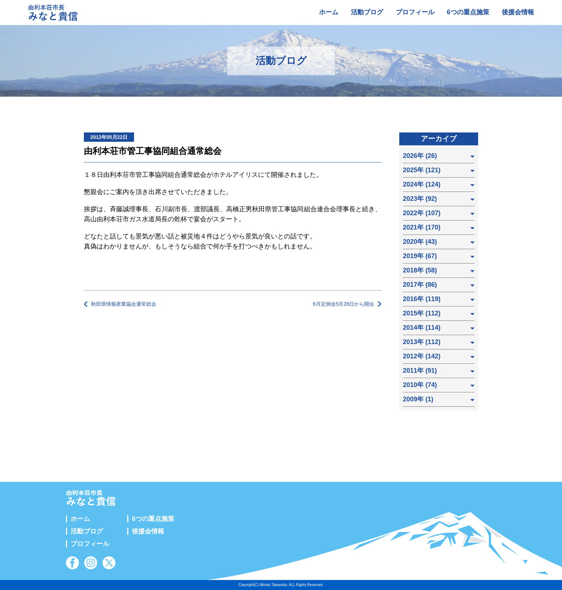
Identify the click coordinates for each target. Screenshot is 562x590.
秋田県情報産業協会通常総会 (123, 304)
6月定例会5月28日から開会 (343, 304)
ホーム (328, 12)
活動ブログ (367, 12)
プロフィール (415, 12)
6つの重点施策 (468, 12)
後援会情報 (518, 12)
